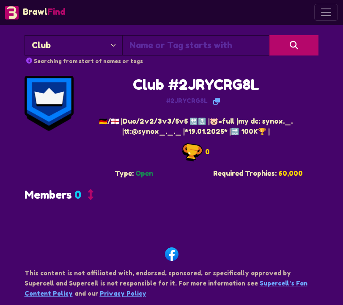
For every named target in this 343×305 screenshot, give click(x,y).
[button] (59, 197)
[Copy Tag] (216, 101)
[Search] (293, 45)
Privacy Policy (123, 293)
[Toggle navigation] (326, 12)
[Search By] (74, 45)
